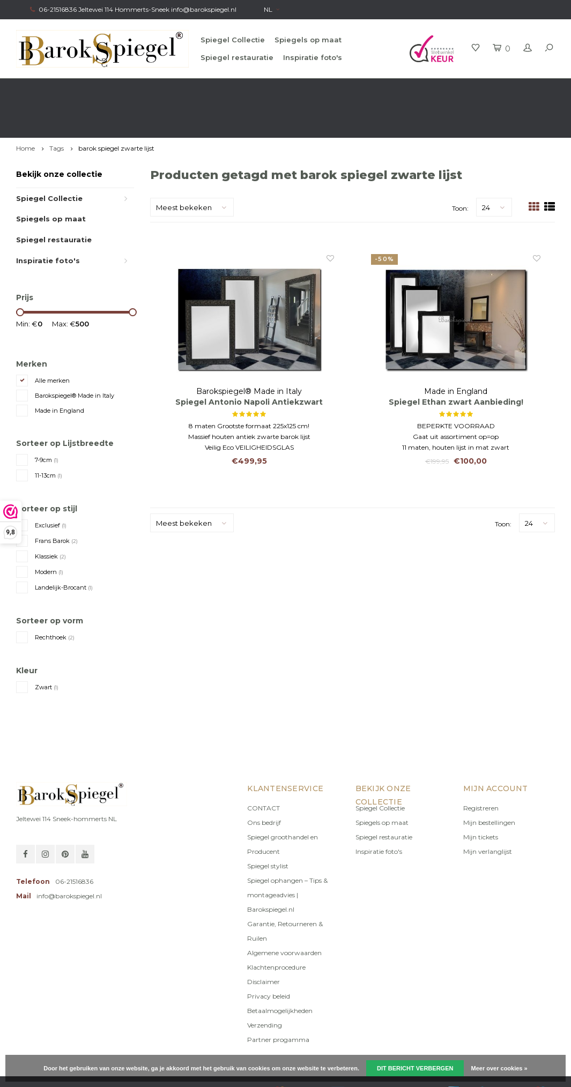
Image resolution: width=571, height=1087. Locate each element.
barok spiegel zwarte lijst (116, 110)
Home (25, 110)
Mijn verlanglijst (487, 813)
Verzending (264, 986)
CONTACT (263, 769)
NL (271, 9)
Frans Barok (56, 502)
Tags (56, 110)
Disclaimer (263, 943)
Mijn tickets (480, 798)
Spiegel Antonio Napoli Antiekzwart (249, 364)
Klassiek (50, 518)
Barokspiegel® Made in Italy (74, 357)
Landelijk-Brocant (64, 549)
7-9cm (46, 421)
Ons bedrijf (264, 784)
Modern (49, 533)
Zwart (46, 648)
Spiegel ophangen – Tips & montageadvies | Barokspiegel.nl (287, 856)
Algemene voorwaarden (284, 914)
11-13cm (48, 437)
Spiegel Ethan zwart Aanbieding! (456, 364)
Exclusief (50, 486)
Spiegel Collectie (233, 39)
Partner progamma (278, 1001)
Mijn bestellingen (489, 784)
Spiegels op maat (308, 39)
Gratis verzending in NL (57, 88)
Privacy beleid (268, 958)
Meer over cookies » (499, 1068)
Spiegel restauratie (237, 57)
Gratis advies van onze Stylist (191, 88)
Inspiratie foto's (312, 57)
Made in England (59, 372)
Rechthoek (55, 598)
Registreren (481, 769)
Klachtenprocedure (276, 929)
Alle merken (52, 342)
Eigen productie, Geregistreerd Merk (492, 88)
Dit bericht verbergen (415, 1068)
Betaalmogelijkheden (280, 972)
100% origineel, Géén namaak (336, 88)
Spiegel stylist (267, 827)
